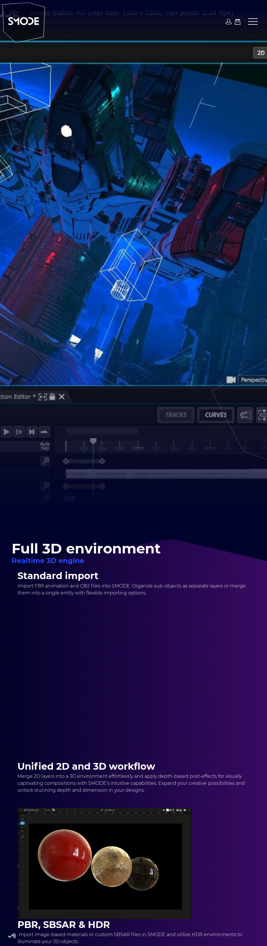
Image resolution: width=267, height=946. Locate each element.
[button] (250, 21)
